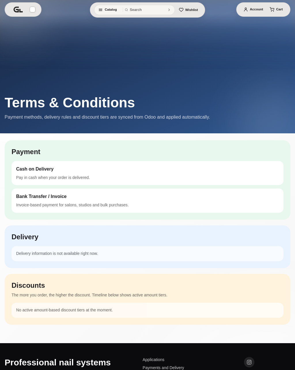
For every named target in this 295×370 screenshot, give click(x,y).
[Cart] (276, 9)
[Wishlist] (188, 9)
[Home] (18, 9)
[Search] (169, 9)
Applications (153, 359)
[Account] (253, 9)
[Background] (32, 9)
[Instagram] (249, 362)
